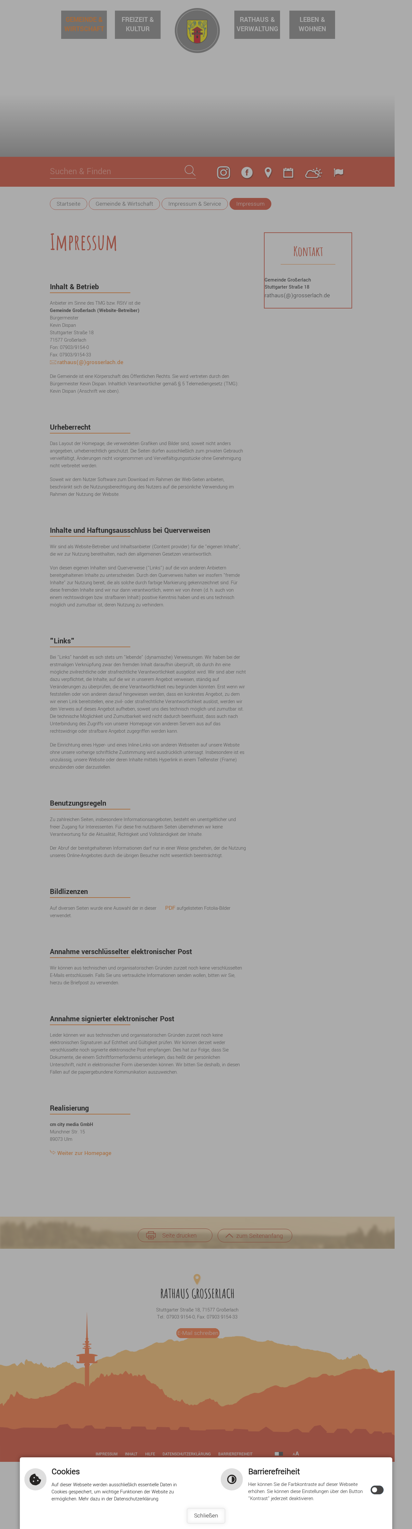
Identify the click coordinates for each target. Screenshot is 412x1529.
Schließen (206, 1516)
